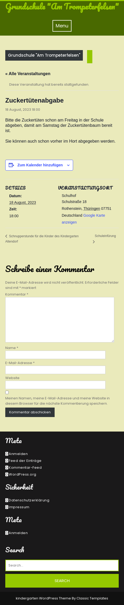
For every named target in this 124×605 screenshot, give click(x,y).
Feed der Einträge (25, 460)
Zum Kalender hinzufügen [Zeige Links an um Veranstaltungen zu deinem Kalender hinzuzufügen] (40, 165)
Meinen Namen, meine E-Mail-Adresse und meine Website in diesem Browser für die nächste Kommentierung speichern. (57, 401)
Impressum (19, 507)
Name (11, 347)
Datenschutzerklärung (29, 500)
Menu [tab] (63, 25)
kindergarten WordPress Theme (44, 598)
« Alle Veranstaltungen (27, 73)
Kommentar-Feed (25, 467)
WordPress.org (22, 474)
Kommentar (16, 294)
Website (12, 377)
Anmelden (18, 453)
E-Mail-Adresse (20, 362)
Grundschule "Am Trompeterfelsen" (62, 6)
